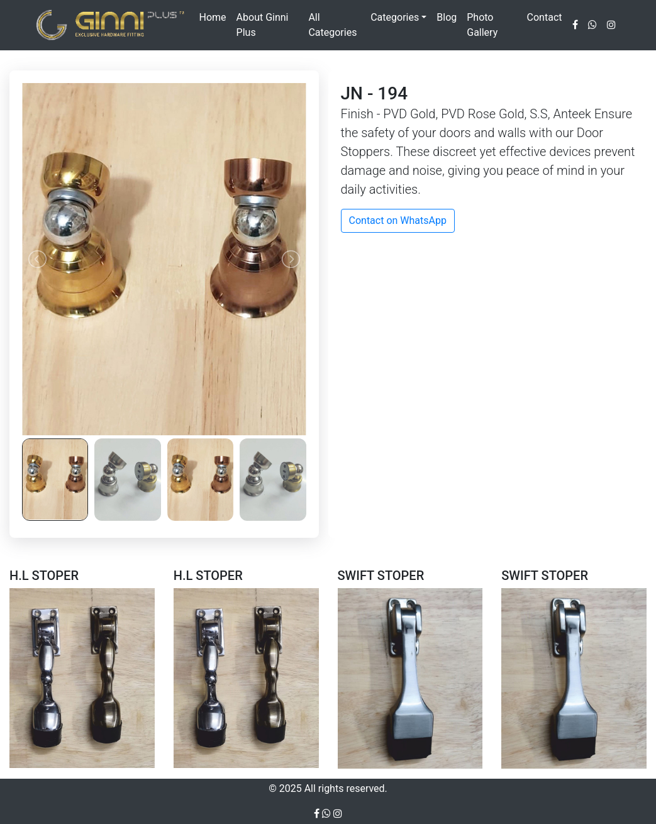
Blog (446, 17)
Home (212, 17)
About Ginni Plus (262, 24)
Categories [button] (394, 17)
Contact (544, 17)
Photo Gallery (482, 24)
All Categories (332, 24)
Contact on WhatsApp (398, 220)
